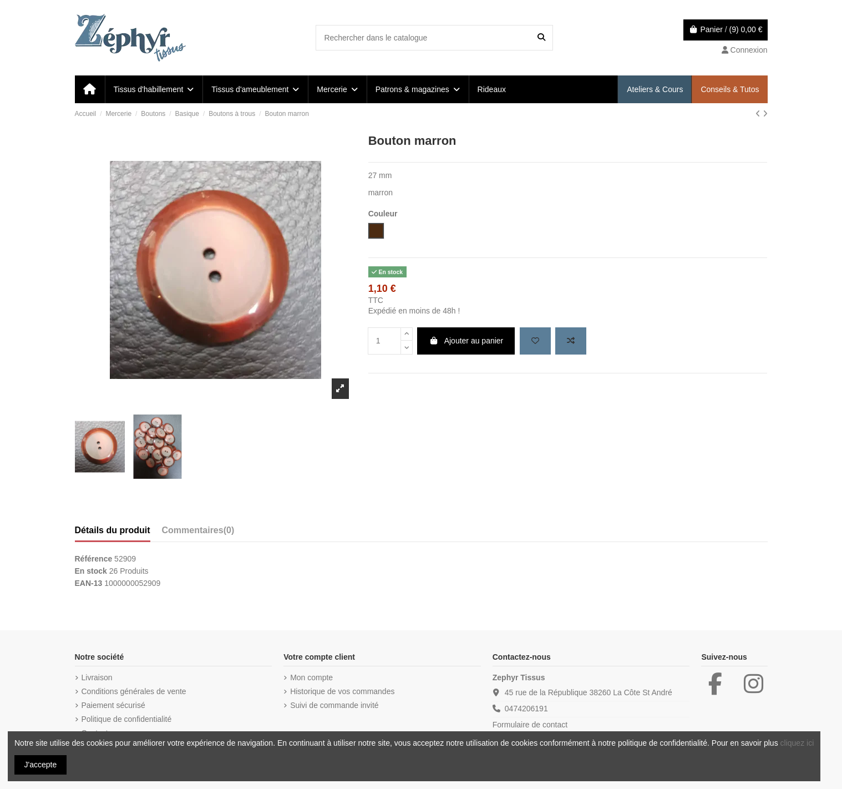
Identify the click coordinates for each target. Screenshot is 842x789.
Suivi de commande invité (334, 705)
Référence (94, 558)
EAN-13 (89, 583)
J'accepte (40, 764)
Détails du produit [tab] (112, 530)
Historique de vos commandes (342, 691)
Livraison (97, 677)
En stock (91, 571)
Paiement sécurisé (113, 705)
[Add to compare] (570, 341)
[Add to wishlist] (535, 341)
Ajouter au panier (466, 340)
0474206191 (526, 708)
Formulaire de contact (530, 724)
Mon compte (311, 677)
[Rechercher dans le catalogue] (541, 37)
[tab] (198, 532)
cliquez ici (797, 743)
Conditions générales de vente (134, 691)
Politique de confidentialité (127, 719)
